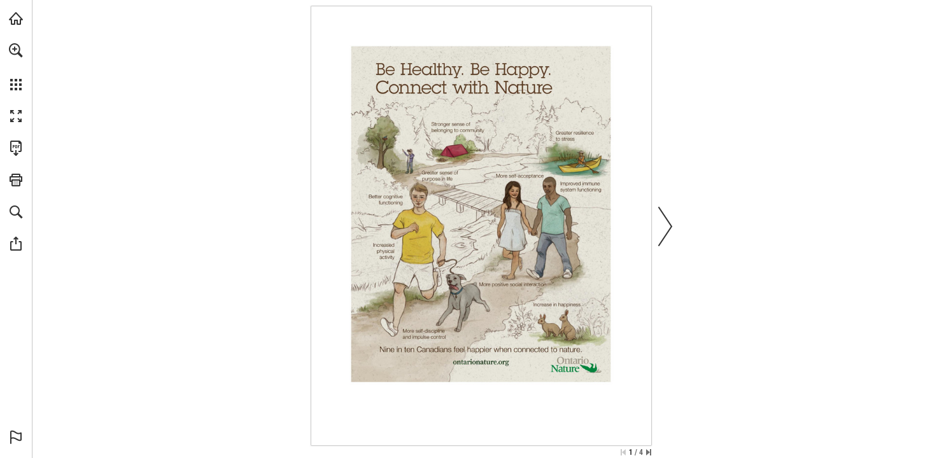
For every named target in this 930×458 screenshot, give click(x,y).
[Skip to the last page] (648, 452)
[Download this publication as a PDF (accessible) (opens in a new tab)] (16, 148)
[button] (16, 50)
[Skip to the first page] (623, 452)
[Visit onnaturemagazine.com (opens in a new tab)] (16, 18)
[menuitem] (16, 66)
